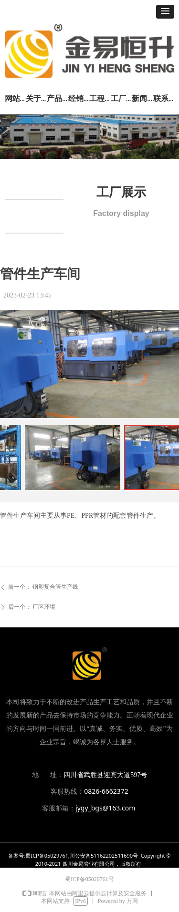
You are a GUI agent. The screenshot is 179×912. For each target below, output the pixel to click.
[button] (165, 12)
